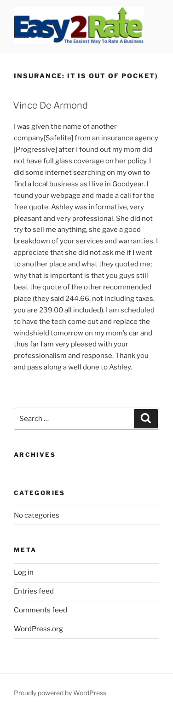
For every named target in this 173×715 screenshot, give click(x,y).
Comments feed (40, 610)
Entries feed (34, 591)
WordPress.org (38, 629)
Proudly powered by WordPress (60, 693)
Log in (24, 572)
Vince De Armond (50, 105)
